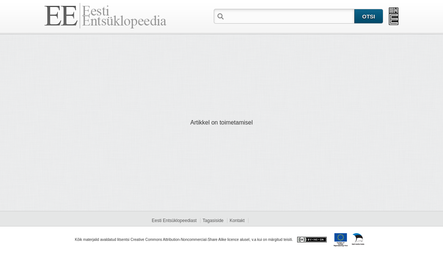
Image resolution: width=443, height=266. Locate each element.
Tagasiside (213, 220)
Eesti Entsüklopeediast (174, 220)
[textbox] (290, 16)
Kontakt (237, 220)
